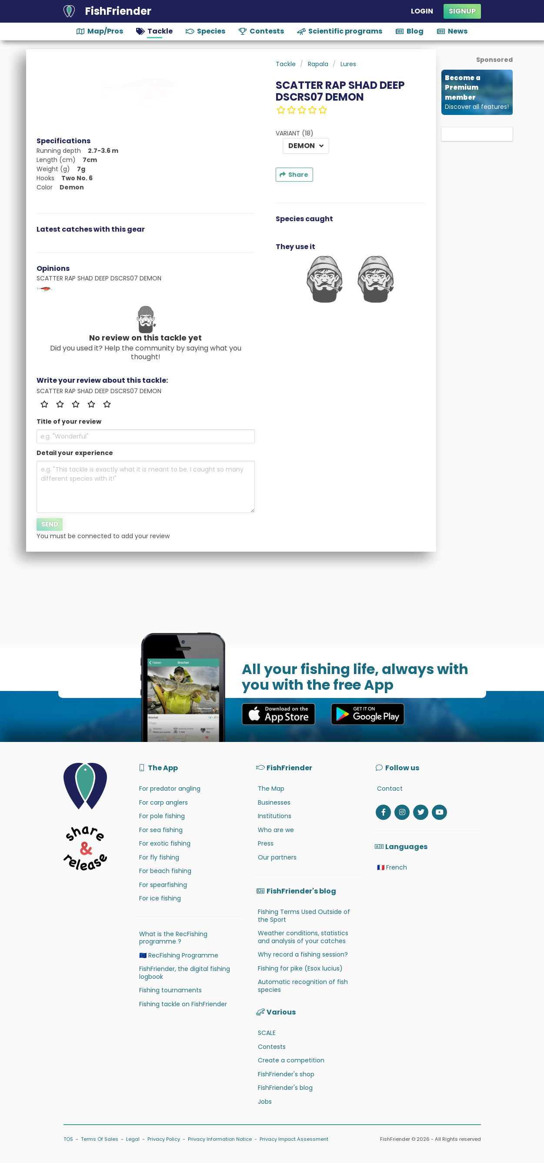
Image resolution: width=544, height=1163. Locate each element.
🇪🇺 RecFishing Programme (178, 955)
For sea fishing (161, 830)
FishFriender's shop (286, 1074)
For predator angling (169, 788)
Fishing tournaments (170, 990)
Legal (133, 1139)
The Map (271, 788)
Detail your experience (75, 452)
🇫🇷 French (392, 867)
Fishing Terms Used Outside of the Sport (304, 915)
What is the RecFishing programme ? (173, 938)
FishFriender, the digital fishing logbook (184, 972)
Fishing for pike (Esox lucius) (300, 968)
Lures (348, 64)
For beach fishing (165, 870)
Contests (272, 1046)
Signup (462, 11)
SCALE (267, 1032)
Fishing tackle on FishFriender (183, 1004)
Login (422, 11)
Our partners (277, 857)
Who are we (276, 830)
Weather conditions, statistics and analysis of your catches (303, 937)
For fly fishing (159, 857)
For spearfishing (163, 884)
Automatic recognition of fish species (303, 986)
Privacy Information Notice (220, 1139)
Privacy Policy (163, 1139)
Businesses (274, 802)
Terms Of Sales (99, 1139)
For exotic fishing (164, 843)
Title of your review (69, 421)
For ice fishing (160, 898)
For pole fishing (162, 816)
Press (266, 843)
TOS (68, 1139)
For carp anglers (163, 802)
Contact (390, 788)
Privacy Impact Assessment (294, 1139)
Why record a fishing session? (303, 954)
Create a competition (291, 1060)
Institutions (274, 816)
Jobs (265, 1101)
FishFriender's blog (285, 1087)
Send (49, 524)
